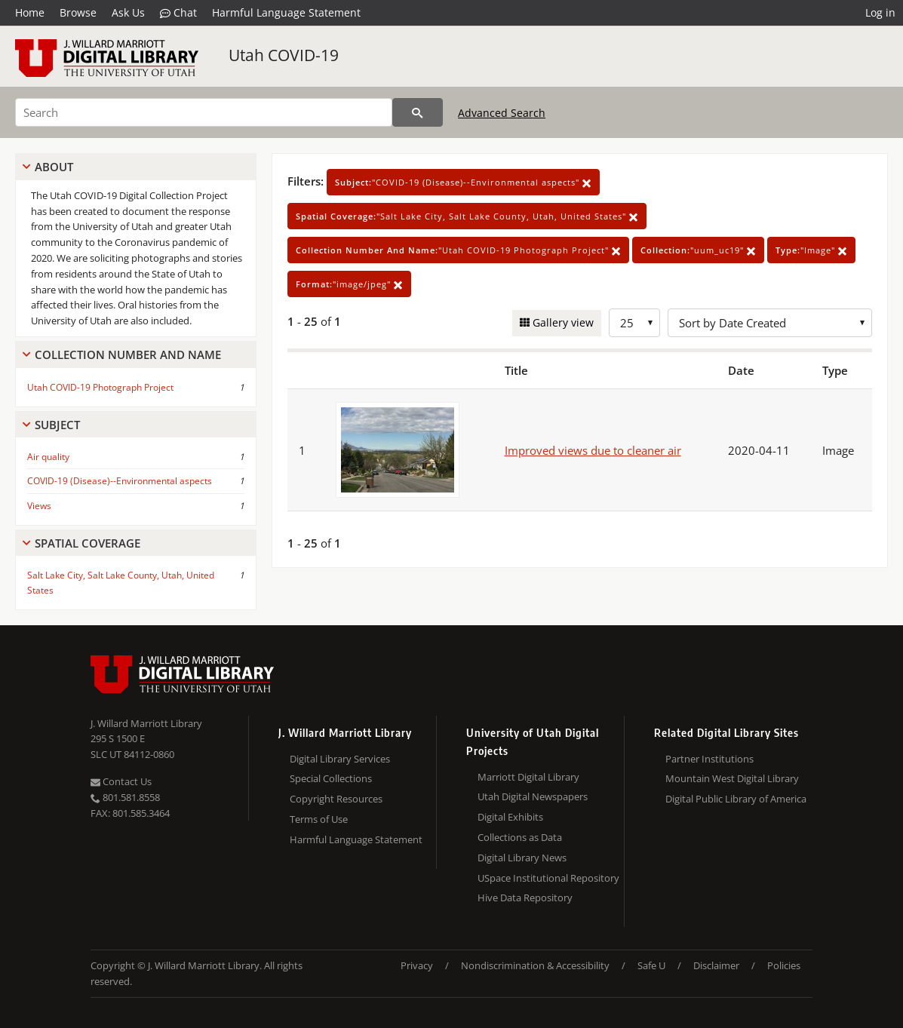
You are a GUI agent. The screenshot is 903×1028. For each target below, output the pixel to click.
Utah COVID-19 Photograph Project (100, 387)
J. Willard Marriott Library (146, 723)
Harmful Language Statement (286, 12)
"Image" (811, 250)
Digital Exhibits (510, 817)
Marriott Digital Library (528, 777)
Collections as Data (520, 837)
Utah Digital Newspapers (533, 796)
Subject (57, 424)
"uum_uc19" (698, 250)
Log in (880, 12)
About (54, 166)
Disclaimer (716, 965)
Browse (78, 12)
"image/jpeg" (349, 284)
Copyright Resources (336, 799)
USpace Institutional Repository (548, 878)
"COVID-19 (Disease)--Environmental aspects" (463, 182)
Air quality (48, 456)
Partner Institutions (709, 759)
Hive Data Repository (525, 897)
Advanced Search (501, 113)
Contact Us (121, 781)
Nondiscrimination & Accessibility (535, 965)
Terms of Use (319, 819)
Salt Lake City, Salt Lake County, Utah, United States (120, 582)
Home (30, 12)
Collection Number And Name (128, 354)
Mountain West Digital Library (732, 778)
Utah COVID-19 (284, 55)
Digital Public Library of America (735, 799)
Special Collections (331, 778)
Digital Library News (522, 857)
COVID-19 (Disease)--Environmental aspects (119, 480)
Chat (178, 12)
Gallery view (562, 322)
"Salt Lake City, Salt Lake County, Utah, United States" (467, 216)
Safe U (651, 965)
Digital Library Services (340, 759)
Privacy (417, 965)
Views (39, 505)
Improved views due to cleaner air (593, 450)
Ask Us (128, 12)
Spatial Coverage (87, 543)
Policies (783, 965)
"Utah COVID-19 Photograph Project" (458, 250)
